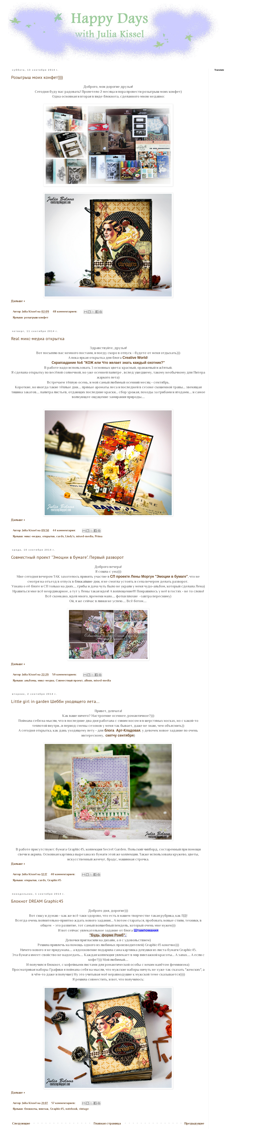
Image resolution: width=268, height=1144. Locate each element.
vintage (84, 1108)
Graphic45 (54, 880)
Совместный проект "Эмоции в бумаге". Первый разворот (67, 557)
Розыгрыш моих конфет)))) (37, 77)
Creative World (134, 358)
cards (60, 536)
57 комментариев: (63, 1103)
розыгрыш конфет (36, 317)
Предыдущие (194, 1123)
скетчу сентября (119, 735)
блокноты (30, 1108)
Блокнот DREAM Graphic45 (37, 901)
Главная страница (107, 1123)
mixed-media (84, 536)
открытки (48, 536)
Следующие (21, 1123)
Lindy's (69, 536)
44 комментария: (64, 530)
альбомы (30, 680)
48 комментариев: (65, 311)
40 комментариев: (63, 874)
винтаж (43, 1108)
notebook (71, 1108)
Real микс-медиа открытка (38, 338)
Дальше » (18, 301)
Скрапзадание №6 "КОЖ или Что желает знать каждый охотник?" (108, 363)
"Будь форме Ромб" (107, 935)
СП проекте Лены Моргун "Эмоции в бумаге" (149, 576)
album (88, 680)
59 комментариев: (64, 674)
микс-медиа (32, 536)
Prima (98, 536)
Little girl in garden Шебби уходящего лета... (55, 701)
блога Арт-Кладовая (121, 730)
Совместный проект (69, 680)
